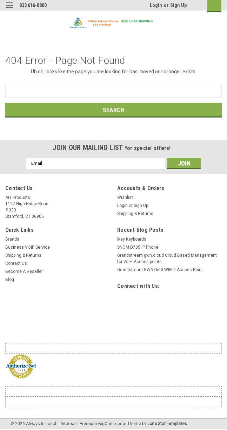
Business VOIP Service (27, 247)
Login (156, 5)
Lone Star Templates (167, 423)
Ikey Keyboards (131, 239)
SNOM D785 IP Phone (137, 247)
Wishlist (125, 197)
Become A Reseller (24, 271)
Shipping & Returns (135, 213)
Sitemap (68, 423)
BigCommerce (112, 423)
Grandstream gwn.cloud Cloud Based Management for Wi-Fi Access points (167, 258)
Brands (12, 239)
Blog (9, 279)
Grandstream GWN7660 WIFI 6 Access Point (160, 269)
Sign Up (178, 5)
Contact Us (16, 263)
